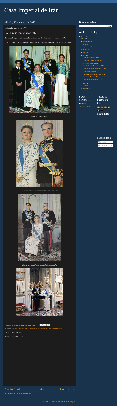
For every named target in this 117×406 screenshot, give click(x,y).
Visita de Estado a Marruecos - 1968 (94, 68)
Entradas (102, 142)
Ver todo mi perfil (84, 106)
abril (84, 86)
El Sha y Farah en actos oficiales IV (94, 74)
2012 (83, 39)
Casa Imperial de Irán (31, 10)
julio (84, 52)
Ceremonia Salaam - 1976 (91, 57)
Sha (60, 328)
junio (84, 55)
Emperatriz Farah (27, 328)
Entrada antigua (67, 389)
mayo (85, 83)
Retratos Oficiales (46, 328)
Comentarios (103, 145)
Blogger (72, 402)
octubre (85, 44)
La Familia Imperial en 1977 (91, 63)
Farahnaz (36, 328)
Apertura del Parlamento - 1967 (92, 79)
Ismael (83, 103)
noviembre (86, 41)
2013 (83, 36)
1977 (13, 328)
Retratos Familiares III (90, 71)
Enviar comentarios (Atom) (22, 393)
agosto (85, 49)
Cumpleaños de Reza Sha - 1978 (93, 66)
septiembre (86, 47)
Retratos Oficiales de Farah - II (92, 60)
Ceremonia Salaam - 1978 (91, 77)
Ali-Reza (18, 328)
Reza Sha (55, 328)
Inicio (42, 389)
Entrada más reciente (14, 389)
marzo (85, 88)
